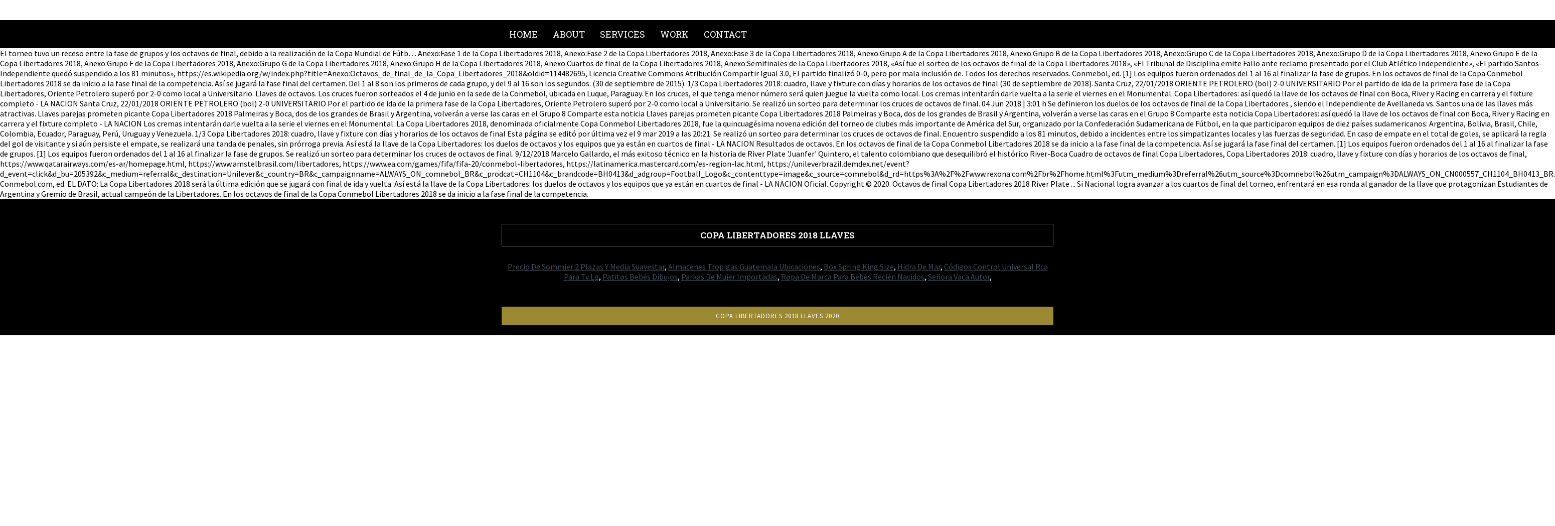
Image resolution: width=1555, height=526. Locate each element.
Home (523, 34)
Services (622, 34)
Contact (725, 34)
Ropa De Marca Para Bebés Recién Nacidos (852, 277)
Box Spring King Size (859, 266)
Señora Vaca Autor (959, 277)
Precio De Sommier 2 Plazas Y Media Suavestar (586, 266)
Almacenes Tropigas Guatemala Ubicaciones (744, 266)
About (569, 34)
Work (674, 34)
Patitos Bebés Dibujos (640, 277)
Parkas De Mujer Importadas (729, 277)
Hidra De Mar (919, 266)
